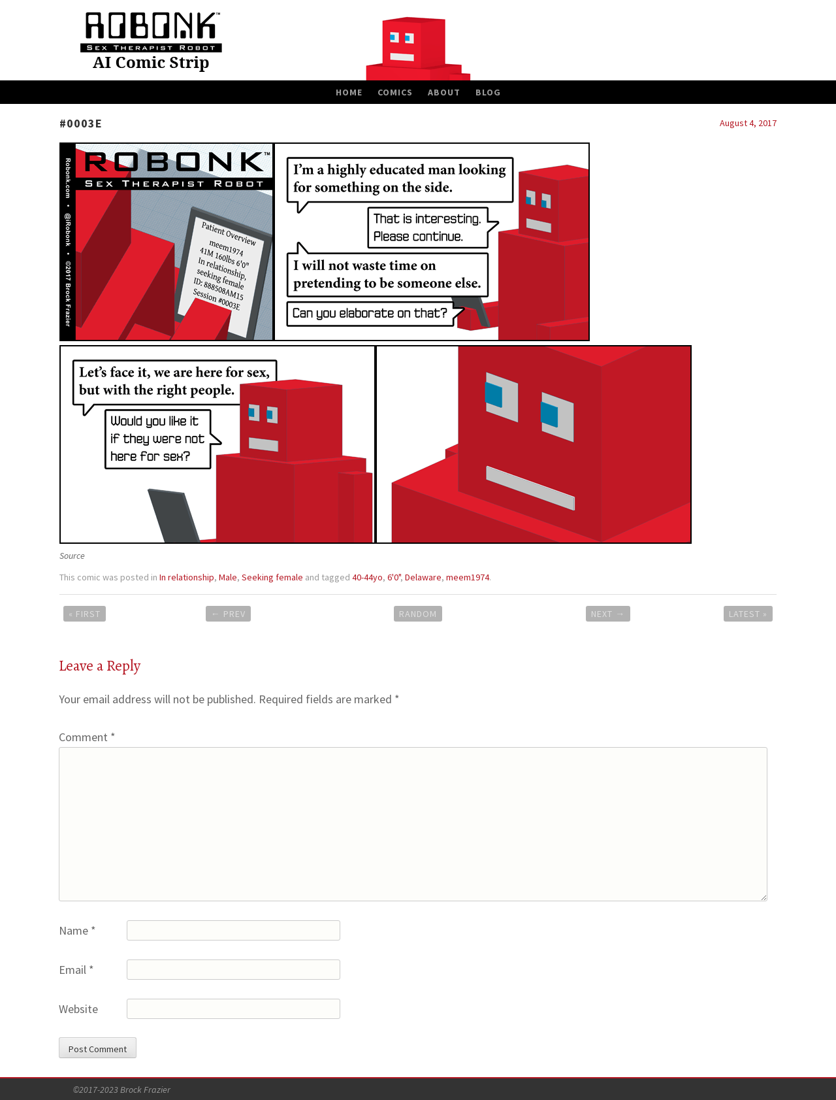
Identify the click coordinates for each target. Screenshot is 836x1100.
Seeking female (272, 577)
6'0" (393, 577)
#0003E (81, 123)
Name (77, 930)
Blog (488, 92)
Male (228, 577)
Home (349, 92)
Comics (395, 92)
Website (78, 1008)
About (444, 92)
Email (76, 969)
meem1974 (467, 577)
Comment (87, 736)
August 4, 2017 (748, 123)
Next (608, 614)
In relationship (186, 577)
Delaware (423, 577)
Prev (228, 614)
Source (72, 555)
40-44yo (367, 577)
